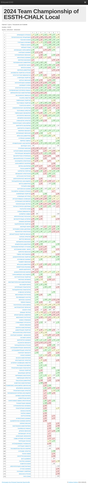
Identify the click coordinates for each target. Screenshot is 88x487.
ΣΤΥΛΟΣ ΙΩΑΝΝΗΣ (25, 469)
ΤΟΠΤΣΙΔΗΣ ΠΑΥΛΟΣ (25, 441)
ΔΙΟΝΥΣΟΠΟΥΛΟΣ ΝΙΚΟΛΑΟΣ (22, 178)
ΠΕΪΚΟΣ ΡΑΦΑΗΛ (26, 302)
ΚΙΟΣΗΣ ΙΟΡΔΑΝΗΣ (25, 325)
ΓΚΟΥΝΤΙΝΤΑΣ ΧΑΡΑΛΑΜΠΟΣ (22, 305)
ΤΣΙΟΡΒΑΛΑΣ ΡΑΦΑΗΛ (24, 428)
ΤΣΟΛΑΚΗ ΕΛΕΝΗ (25, 40)
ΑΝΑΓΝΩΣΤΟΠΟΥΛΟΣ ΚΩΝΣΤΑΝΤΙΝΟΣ (19, 282)
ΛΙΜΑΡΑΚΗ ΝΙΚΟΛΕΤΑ (24, 130)
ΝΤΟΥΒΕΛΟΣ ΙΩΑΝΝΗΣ (24, 259)
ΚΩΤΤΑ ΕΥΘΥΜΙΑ (26, 416)
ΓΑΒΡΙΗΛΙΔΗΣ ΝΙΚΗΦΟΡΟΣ (23, 113)
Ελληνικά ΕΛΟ (7, 2)
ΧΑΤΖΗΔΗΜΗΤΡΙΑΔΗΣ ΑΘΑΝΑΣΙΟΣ (20, 347)
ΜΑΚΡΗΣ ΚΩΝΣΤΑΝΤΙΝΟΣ (23, 327)
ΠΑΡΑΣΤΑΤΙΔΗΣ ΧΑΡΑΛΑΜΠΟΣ (22, 123)
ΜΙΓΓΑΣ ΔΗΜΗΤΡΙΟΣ (25, 183)
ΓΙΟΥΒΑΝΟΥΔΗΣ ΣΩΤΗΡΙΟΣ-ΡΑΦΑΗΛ (20, 90)
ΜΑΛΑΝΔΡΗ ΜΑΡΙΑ (25, 284)
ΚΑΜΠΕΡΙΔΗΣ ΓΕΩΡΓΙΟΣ (23, 193)
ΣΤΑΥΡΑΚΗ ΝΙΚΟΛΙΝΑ (24, 148)
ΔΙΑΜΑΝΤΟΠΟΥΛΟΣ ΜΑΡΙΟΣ (22, 272)
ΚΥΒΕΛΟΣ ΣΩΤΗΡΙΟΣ (24, 292)
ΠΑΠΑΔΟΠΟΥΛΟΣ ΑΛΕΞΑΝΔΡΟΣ (21, 181)
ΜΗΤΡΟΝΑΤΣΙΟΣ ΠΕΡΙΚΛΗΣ (22, 307)
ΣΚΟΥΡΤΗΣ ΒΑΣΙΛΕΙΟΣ (24, 456)
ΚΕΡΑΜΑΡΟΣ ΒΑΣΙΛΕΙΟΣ (23, 241)
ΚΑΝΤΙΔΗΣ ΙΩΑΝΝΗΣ (25, 52)
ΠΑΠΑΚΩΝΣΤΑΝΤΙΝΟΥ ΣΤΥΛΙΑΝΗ (21, 246)
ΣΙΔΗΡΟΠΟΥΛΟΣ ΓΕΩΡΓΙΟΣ (23, 224)
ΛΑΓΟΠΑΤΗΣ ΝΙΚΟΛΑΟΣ (24, 115)
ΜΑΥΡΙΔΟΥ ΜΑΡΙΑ (25, 226)
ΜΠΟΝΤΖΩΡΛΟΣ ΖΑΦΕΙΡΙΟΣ (22, 315)
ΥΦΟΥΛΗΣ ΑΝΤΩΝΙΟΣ (24, 279)
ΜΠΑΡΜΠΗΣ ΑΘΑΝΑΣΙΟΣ (23, 388)
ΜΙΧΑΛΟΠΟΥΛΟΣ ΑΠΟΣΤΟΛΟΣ (22, 332)
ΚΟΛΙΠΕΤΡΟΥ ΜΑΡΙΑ (25, 65)
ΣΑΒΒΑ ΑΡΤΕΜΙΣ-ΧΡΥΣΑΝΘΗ (22, 438)
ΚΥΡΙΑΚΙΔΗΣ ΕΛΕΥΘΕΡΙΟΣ (23, 201)
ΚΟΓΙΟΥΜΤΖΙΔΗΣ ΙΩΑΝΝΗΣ (23, 82)
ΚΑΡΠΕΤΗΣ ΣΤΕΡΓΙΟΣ (24, 171)
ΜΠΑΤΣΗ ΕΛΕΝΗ (26, 67)
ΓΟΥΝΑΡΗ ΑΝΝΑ (26, 186)
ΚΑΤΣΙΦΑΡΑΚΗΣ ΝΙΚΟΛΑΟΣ (23, 55)
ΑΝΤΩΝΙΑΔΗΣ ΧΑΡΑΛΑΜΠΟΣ (22, 50)
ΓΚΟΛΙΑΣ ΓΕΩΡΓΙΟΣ (25, 370)
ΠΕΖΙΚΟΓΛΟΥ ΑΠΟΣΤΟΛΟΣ (23, 231)
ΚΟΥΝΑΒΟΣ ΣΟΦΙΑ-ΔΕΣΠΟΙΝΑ (22, 229)
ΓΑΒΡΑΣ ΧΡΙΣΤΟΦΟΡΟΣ (24, 254)
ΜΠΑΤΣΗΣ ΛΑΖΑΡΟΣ (25, 299)
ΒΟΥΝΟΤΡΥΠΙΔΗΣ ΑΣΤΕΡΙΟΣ (22, 219)
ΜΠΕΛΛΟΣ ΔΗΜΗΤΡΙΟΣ (24, 135)
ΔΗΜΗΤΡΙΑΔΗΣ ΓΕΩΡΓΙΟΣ (23, 330)
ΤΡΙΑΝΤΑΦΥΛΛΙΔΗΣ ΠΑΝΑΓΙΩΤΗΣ (21, 368)
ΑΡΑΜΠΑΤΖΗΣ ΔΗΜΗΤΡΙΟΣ (23, 244)
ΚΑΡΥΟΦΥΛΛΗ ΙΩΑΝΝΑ (24, 188)
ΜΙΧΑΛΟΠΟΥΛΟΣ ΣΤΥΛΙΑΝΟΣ (22, 158)
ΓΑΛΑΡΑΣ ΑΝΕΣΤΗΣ (25, 98)
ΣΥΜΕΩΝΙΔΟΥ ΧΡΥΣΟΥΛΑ (23, 322)
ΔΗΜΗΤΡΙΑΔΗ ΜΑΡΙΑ (24, 398)
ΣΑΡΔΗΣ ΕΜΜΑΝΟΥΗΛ (24, 211)
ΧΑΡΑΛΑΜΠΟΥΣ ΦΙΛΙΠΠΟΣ (23, 163)
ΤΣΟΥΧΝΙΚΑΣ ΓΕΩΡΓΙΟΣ (24, 103)
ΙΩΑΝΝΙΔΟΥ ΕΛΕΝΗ (25, 85)
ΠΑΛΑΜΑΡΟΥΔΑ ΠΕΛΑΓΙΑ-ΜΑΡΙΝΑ (21, 448)
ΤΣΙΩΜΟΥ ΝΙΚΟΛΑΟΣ (25, 262)
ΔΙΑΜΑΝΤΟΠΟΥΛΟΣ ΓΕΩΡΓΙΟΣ (22, 257)
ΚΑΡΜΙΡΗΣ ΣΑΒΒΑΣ (25, 214)
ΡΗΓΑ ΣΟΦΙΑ (27, 476)
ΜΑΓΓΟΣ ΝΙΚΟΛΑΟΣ (25, 239)
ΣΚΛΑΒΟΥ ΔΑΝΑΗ (25, 337)
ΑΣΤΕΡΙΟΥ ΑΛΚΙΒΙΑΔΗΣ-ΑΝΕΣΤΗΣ (21, 363)
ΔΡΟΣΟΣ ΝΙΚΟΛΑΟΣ (25, 431)
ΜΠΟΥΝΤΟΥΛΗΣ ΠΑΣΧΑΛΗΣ (22, 216)
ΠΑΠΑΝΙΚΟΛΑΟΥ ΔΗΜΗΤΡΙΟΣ (22, 62)
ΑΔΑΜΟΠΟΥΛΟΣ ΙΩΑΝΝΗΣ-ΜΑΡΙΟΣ (20, 421)
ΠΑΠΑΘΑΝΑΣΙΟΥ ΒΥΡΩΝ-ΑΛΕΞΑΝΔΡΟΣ (19, 393)
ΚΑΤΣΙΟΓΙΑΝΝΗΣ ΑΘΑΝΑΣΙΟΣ (22, 151)
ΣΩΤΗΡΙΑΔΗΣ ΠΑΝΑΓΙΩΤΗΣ (23, 287)
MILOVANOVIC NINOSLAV (23, 95)
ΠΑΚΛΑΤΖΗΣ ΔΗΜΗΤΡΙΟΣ (23, 380)
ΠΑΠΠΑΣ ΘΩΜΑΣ (26, 413)
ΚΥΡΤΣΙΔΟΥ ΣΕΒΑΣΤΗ (24, 446)
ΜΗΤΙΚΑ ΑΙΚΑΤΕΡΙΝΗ (25, 166)
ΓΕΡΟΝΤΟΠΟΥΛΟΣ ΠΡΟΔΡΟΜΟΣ (21, 37)
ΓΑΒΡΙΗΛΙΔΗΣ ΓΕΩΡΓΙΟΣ (23, 100)
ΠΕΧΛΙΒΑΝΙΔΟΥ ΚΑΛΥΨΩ (23, 297)
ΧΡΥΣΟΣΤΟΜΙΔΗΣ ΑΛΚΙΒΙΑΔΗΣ (22, 199)
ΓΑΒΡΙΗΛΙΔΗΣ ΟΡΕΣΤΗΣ (24, 378)
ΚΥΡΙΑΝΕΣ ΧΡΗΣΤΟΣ (24, 451)
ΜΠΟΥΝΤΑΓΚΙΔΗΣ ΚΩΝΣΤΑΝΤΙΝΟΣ (20, 466)
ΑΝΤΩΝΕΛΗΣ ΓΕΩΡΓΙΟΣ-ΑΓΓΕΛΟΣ (21, 72)
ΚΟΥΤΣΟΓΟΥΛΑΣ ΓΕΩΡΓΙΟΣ (23, 277)
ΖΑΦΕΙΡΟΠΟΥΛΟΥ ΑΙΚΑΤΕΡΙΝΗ (22, 108)
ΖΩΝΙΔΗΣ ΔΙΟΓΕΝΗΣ (25, 221)
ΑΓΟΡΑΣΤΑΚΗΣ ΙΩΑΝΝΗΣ (23, 418)
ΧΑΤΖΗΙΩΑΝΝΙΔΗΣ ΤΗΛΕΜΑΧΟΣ (21, 443)
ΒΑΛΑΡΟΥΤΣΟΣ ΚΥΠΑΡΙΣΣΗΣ (22, 156)
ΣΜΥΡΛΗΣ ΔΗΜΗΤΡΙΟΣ (24, 70)
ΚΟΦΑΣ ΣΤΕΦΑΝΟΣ (25, 320)
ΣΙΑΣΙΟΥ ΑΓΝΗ (26, 310)
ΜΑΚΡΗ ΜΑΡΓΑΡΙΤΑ (25, 269)
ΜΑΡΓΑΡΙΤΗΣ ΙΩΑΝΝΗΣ (24, 340)
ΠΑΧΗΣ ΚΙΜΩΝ (26, 453)
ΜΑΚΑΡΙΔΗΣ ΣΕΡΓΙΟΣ (24, 373)
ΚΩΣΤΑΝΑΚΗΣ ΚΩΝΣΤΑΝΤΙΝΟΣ (22, 426)
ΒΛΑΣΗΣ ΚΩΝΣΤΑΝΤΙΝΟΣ (23, 358)
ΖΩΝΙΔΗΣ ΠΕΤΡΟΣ (25, 312)
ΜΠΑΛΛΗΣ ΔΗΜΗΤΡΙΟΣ (24, 264)
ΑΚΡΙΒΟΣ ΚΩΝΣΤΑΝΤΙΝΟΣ (23, 395)
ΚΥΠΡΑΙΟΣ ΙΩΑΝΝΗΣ (25, 138)
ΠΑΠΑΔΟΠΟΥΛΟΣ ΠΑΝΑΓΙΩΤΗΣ (21, 289)
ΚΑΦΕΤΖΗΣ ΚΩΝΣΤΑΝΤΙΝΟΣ (22, 383)
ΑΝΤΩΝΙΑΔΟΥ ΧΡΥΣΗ (24, 433)
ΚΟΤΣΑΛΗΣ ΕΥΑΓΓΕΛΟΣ (24, 176)
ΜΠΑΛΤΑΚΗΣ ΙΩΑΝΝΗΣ (24, 57)
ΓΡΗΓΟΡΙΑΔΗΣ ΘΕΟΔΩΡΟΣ (23, 153)
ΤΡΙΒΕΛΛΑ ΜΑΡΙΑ (26, 45)
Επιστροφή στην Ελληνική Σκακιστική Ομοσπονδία (16, 482)
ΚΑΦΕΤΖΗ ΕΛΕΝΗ (25, 463)
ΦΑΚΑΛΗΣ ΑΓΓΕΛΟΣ (25, 474)
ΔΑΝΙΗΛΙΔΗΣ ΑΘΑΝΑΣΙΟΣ (23, 436)
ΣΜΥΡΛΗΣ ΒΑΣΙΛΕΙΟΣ (24, 60)
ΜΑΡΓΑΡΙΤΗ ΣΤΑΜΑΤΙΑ (24, 128)
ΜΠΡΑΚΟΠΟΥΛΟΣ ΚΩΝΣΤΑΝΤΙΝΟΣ (20, 93)
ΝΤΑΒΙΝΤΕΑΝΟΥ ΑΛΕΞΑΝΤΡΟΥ (22, 143)
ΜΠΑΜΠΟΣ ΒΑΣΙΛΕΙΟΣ (24, 118)
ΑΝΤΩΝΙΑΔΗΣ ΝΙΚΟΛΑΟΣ (23, 133)
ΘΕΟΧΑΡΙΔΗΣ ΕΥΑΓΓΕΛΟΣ (23, 294)
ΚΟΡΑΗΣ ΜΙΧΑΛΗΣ (25, 423)
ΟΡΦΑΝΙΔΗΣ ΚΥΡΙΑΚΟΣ (24, 35)
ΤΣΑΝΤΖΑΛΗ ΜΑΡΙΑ (25, 105)
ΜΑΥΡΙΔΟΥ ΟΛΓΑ (26, 146)
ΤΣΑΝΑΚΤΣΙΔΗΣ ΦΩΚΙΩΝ (23, 403)
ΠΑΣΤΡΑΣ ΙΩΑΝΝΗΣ (25, 461)
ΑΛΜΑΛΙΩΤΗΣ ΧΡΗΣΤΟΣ (24, 120)
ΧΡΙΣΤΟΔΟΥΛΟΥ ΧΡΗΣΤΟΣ (23, 360)
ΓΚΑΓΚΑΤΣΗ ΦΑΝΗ (25, 209)
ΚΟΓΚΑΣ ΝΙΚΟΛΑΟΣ (25, 80)
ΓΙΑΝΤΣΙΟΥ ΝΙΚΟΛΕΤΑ (24, 352)
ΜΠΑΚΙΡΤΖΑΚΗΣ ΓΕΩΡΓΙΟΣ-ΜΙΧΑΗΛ (20, 234)
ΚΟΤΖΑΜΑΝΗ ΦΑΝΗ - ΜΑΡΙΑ (22, 249)
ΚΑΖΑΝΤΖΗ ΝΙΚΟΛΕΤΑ (24, 342)
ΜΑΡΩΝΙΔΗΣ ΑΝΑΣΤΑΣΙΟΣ (23, 375)
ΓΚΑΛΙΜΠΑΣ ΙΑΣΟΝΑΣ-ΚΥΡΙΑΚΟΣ (21, 191)
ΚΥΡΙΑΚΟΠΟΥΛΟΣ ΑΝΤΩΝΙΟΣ (22, 405)
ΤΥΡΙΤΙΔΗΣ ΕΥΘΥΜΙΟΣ (24, 42)
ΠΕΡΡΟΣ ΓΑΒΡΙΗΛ (25, 140)
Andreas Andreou (73, 482)
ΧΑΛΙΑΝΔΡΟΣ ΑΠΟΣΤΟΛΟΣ (23, 161)
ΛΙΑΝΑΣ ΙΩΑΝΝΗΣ (25, 355)
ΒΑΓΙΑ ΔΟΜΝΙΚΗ (26, 458)
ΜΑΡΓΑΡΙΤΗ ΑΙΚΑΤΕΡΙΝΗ (23, 125)
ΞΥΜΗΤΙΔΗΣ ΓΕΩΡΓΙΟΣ (24, 77)
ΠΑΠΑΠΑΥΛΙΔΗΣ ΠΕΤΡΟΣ (23, 204)
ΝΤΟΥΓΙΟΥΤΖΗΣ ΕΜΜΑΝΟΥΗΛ (22, 75)
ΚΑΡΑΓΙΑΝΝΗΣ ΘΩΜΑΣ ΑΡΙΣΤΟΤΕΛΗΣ (19, 400)
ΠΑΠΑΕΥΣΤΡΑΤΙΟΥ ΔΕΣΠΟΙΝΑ (22, 206)
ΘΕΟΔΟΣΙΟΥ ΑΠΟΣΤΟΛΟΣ (23, 173)
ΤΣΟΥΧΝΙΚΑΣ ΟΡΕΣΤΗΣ (24, 110)
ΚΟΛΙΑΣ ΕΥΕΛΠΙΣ (26, 411)
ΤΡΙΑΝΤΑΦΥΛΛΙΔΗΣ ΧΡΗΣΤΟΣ (22, 390)
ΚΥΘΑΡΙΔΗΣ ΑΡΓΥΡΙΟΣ (24, 196)
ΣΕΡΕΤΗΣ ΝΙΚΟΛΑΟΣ (24, 252)
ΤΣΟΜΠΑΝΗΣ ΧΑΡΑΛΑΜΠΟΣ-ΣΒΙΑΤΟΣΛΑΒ (18, 385)
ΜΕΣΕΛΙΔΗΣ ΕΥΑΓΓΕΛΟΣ (23, 317)
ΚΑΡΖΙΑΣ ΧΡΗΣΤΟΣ (25, 236)
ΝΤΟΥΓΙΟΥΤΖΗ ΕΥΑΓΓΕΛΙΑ (23, 88)
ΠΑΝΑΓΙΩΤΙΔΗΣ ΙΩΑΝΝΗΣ (23, 408)
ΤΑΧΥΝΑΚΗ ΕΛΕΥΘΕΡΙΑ (24, 365)
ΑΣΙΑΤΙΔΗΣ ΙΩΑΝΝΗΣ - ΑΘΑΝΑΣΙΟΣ (20, 335)
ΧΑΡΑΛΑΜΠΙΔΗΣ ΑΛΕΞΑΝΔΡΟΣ (21, 274)
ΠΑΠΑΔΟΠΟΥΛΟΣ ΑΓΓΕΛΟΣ (23, 345)
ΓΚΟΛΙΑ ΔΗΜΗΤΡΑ (25, 168)
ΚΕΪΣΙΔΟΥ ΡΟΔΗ (26, 47)
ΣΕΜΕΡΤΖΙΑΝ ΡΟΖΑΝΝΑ (24, 267)
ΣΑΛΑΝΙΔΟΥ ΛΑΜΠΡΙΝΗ (24, 471)
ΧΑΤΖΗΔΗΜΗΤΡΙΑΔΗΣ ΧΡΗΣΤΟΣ (21, 350)
